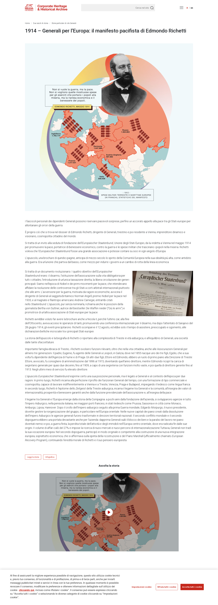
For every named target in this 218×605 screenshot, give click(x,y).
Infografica (49, 457)
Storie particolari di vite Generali (64, 23)
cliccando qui (26, 592)
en (192, 8)
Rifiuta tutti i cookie (166, 589)
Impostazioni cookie (142, 589)
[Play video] (109, 512)
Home (27, 23)
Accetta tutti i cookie (192, 589)
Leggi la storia (33, 457)
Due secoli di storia (40, 23)
